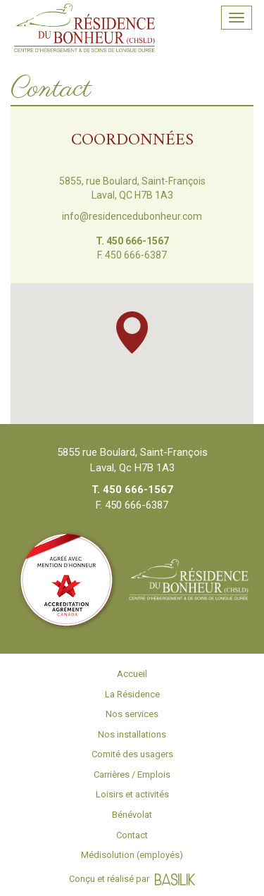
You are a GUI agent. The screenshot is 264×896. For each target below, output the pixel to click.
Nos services (132, 714)
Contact (132, 835)
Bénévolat (132, 814)
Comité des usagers (132, 754)
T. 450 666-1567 (132, 241)
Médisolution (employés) (132, 855)
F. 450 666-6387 (132, 255)
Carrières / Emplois (132, 774)
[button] (132, 332)
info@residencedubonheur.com (132, 216)
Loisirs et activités (132, 794)
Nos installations (132, 734)
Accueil (132, 673)
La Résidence (132, 694)
